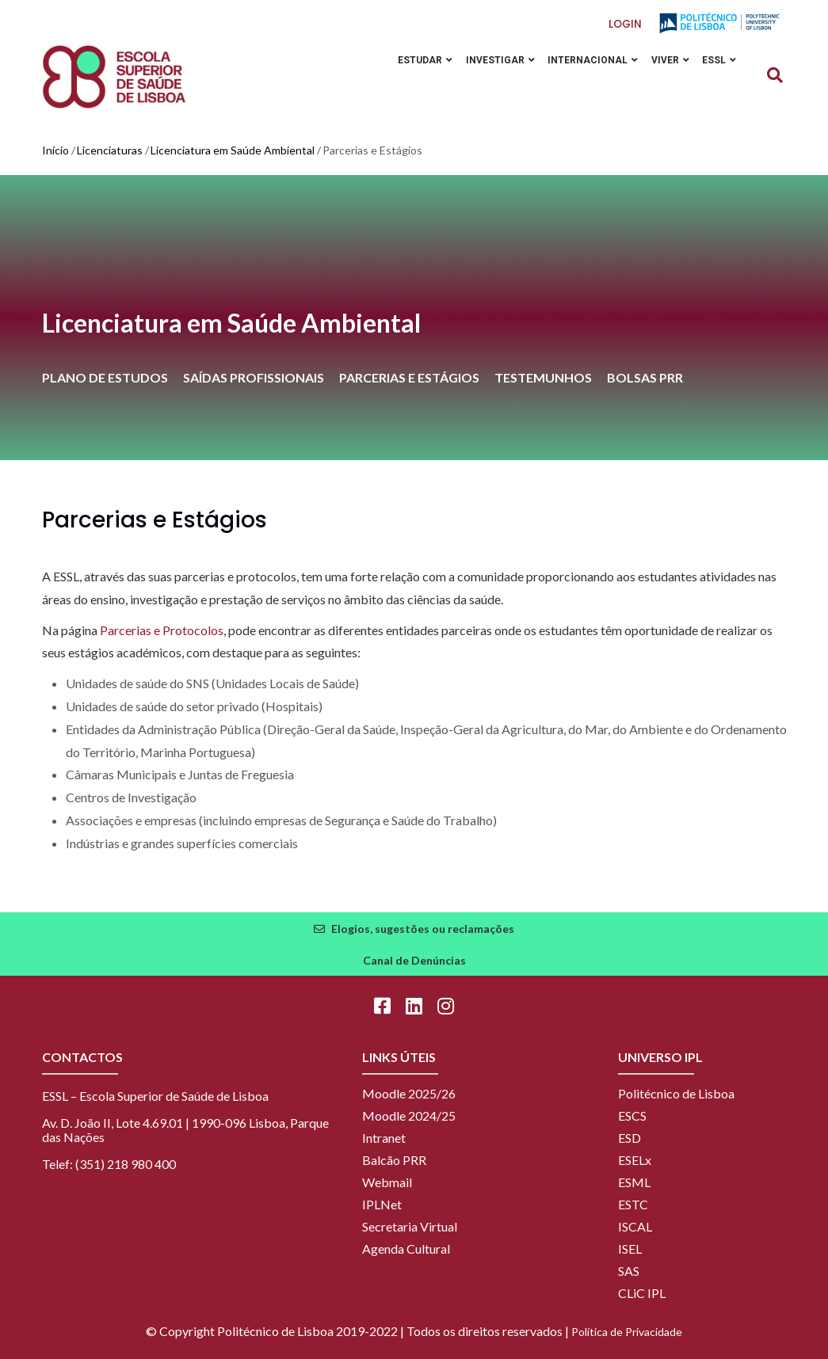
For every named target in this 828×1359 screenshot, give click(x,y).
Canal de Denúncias (414, 960)
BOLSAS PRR (645, 377)
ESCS (632, 1115)
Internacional (586, 61)
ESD (629, 1137)
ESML (634, 1182)
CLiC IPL (642, 1292)
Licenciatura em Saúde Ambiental (233, 150)
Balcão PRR (394, 1159)
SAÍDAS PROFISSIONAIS (253, 377)
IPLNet (382, 1204)
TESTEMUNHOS (543, 377)
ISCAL (635, 1226)
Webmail (387, 1182)
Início (55, 150)
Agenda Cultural (406, 1248)
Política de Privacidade (626, 1331)
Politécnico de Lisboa (676, 1093)
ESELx (634, 1159)
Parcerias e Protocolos (161, 630)
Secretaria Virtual (409, 1226)
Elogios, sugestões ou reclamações (422, 928)
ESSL (718, 61)
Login (625, 24)
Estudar (413, 61)
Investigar (490, 61)
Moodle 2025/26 (409, 1093)
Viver (666, 61)
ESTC (633, 1204)
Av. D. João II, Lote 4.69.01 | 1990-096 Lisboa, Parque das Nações (185, 1129)
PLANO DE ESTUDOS (105, 377)
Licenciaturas (110, 150)
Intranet (384, 1137)
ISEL (630, 1248)
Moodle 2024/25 (409, 1115)
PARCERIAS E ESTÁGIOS (409, 377)
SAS (628, 1270)
